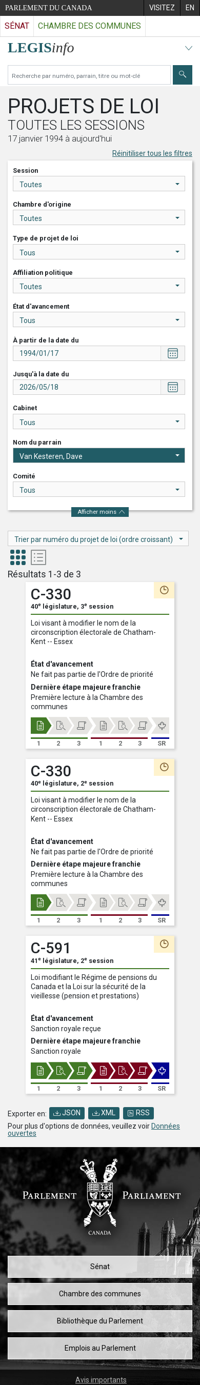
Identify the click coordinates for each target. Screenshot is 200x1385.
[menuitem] (162, 8)
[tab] (18, 558)
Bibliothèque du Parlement (100, 1321)
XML (103, 1113)
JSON (67, 1113)
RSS (138, 1113)
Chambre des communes (100, 1294)
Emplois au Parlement (100, 1348)
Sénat (100, 1266)
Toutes (99, 184)
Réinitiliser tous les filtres (152, 153)
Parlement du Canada (48, 8)
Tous (99, 253)
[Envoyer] (182, 75)
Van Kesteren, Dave (99, 456)
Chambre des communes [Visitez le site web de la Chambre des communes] (89, 26)
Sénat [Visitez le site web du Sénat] (17, 26)
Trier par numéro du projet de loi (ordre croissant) (98, 539)
